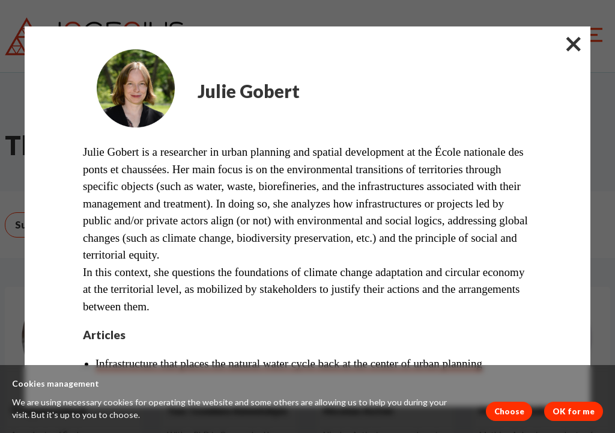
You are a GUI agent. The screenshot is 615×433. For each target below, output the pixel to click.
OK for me (574, 411)
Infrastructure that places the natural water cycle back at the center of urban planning (288, 363)
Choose (509, 411)
